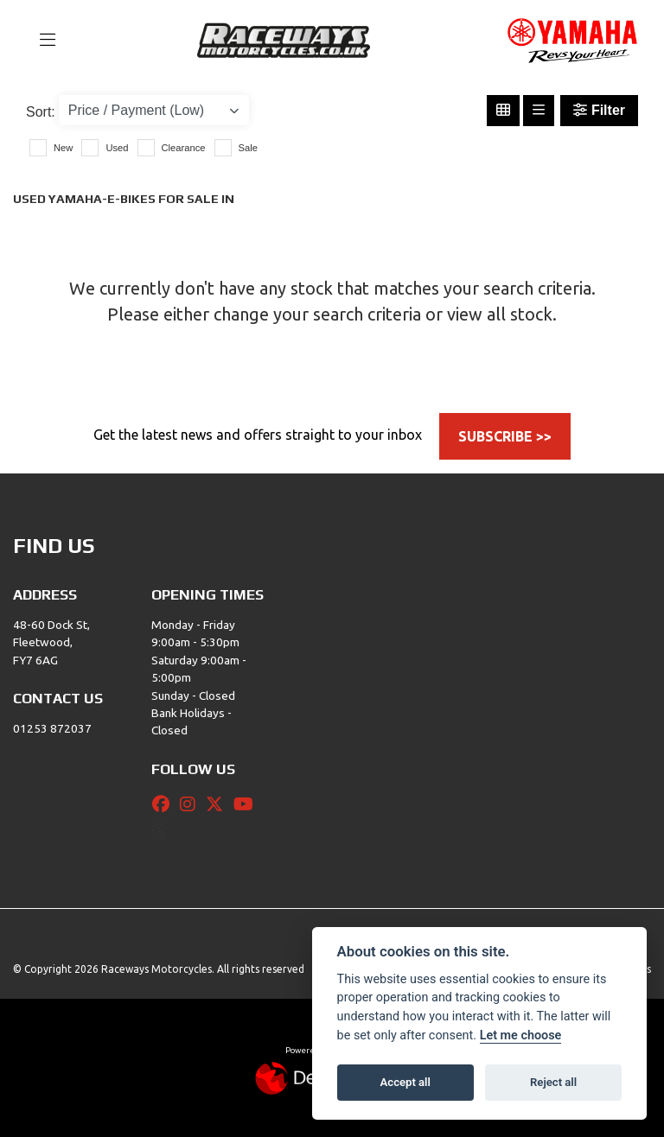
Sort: (40, 112)
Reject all (553, 1082)
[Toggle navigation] (40, 41)
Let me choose (521, 1035)
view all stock (499, 314)
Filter (599, 110)
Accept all (405, 1082)
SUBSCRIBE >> (505, 436)
